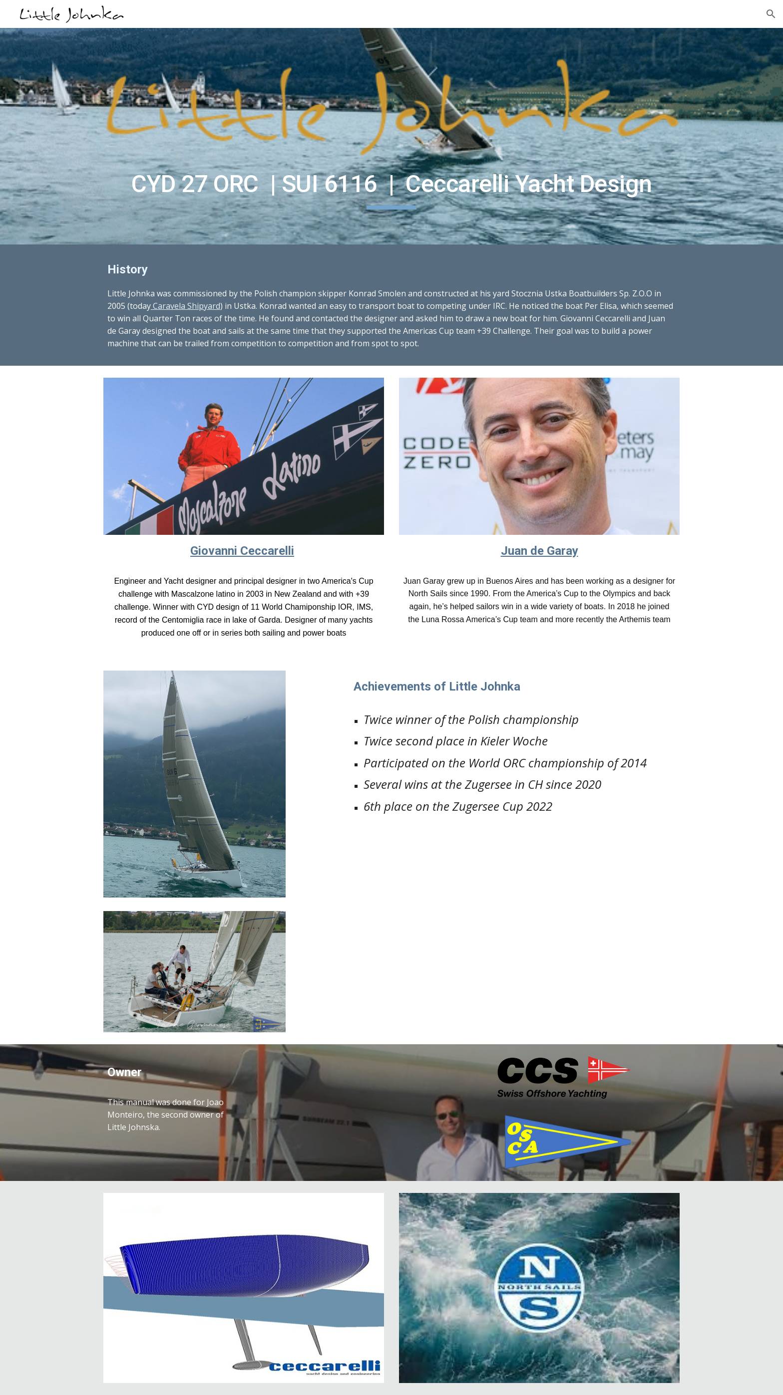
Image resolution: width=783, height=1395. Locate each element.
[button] (771, 14)
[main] (391, 186)
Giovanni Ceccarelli (242, 551)
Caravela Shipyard (185, 305)
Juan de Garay (539, 551)
